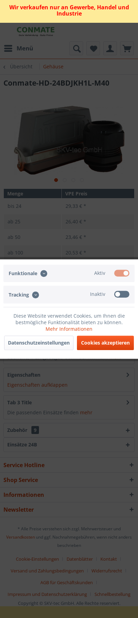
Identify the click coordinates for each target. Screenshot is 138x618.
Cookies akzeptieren (105, 342)
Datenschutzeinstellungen (39, 342)
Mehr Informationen (69, 329)
